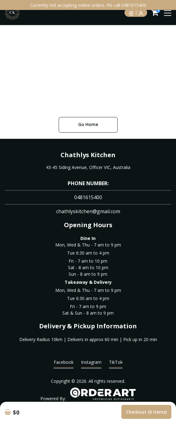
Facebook (64, 363)
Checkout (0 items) (146, 412)
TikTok (116, 363)
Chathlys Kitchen (88, 155)
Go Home (88, 124)
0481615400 (88, 197)
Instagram (91, 363)
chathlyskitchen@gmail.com (88, 211)
